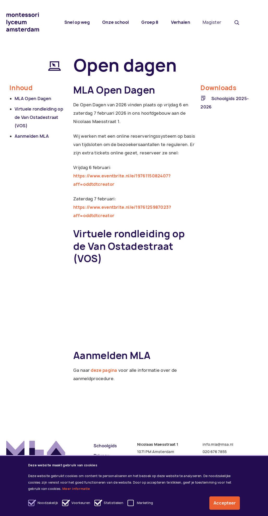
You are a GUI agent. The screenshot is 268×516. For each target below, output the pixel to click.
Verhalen (180, 22)
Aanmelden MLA (32, 136)
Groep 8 (149, 22)
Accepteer (225, 503)
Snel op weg (77, 22)
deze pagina (104, 370)
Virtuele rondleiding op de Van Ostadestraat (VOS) (39, 117)
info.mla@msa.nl (218, 444)
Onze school (115, 22)
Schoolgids (105, 446)
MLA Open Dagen (33, 98)
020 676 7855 (215, 451)
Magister (212, 22)
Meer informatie (76, 489)
